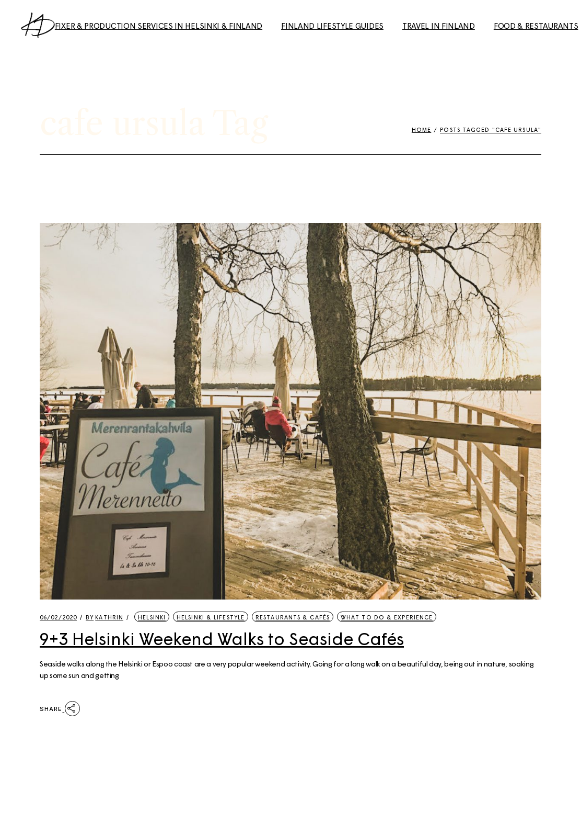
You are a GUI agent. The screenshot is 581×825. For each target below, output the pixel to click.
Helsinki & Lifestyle (211, 617)
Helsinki (152, 617)
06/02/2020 (58, 617)
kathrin (104, 617)
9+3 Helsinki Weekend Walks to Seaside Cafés (222, 638)
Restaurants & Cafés (292, 617)
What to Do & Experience (387, 617)
